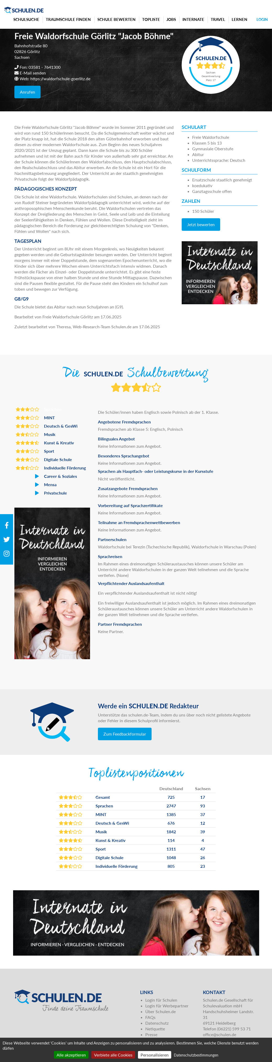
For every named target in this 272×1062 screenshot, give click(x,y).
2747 (171, 805)
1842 (171, 831)
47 (202, 848)
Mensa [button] (36, 484)
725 (171, 797)
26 (202, 857)
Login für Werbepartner (166, 1005)
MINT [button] (35, 418)
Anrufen (27, 91)
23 (202, 866)
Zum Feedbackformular (124, 733)
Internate (193, 19)
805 (171, 866)
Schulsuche (26, 19)
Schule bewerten (116, 19)
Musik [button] (35, 434)
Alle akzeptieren (71, 1054)
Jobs (171, 19)
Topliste (151, 19)
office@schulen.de (219, 1034)
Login (262, 19)
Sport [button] (35, 451)
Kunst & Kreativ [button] (45, 443)
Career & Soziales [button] (46, 476)
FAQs (150, 1017)
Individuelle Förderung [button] (51, 468)
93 (202, 805)
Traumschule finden (68, 19)
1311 (171, 848)
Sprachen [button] (39, 409)
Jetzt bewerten (201, 224)
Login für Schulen (161, 999)
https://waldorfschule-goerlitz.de (60, 78)
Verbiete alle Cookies (113, 1054)
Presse (151, 1034)
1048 (171, 857)
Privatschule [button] (41, 493)
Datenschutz (157, 1022)
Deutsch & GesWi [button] (46, 426)
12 (202, 822)
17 (202, 797)
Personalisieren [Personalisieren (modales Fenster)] (155, 1054)
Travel (218, 19)
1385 (171, 814)
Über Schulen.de (160, 1011)
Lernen (239, 19)
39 (202, 831)
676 (171, 822)
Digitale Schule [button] (44, 459)
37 (202, 814)
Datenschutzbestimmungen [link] (196, 1055)
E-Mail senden (33, 72)
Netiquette (155, 1028)
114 (171, 840)
